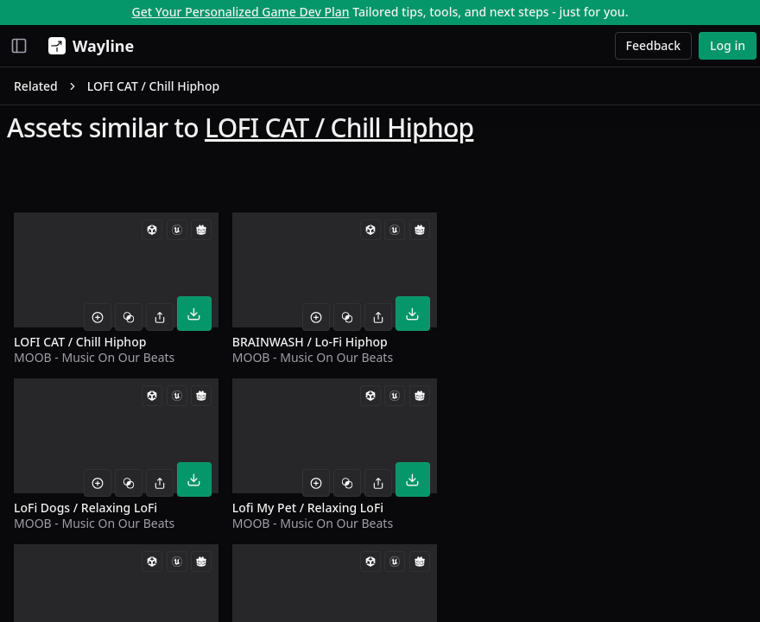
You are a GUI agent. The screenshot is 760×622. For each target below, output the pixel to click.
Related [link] (36, 86)
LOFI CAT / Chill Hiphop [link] (153, 86)
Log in (727, 45)
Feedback (653, 45)
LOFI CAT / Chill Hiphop (339, 127)
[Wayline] (87, 45)
